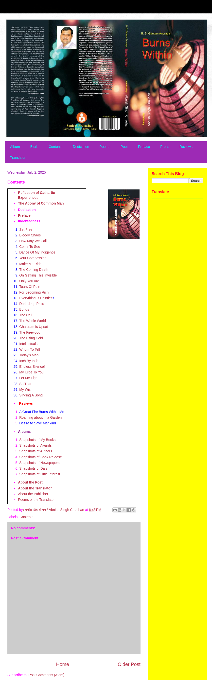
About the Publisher (33, 494)
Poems (105, 147)
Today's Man (28, 355)
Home (62, 664)
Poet (124, 147)
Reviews (186, 147)
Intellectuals (28, 344)
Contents (55, 147)
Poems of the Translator (36, 500)
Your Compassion (32, 258)
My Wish (26, 389)
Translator (18, 158)
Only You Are (29, 281)
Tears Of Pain (29, 287)
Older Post (129, 664)
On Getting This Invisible (38, 275)
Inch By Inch (28, 361)
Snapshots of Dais (33, 468)
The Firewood (29, 332)
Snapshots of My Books (37, 440)
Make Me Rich (30, 264)
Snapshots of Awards (35, 445)
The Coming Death (33, 270)
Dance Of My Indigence (37, 252)
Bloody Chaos (30, 235)
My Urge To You (31, 372)
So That (25, 384)
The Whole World (32, 321)
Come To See (29, 247)
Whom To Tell (29, 349)
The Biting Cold (31, 338)
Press (164, 147)
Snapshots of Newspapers (39, 463)
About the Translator (35, 488)
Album (15, 147)
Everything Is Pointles (36, 298)
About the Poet (30, 482)
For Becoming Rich (34, 292)
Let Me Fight (28, 378)
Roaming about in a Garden (41, 417)
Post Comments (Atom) (46, 675)
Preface (144, 147)
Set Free (26, 229)
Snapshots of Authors (35, 451)
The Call (25, 315)
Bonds (24, 309)
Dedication (81, 147)
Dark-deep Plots (31, 304)
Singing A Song (31, 395)
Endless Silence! (32, 366)
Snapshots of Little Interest (39, 474)
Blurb (34, 147)
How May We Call (33, 241)
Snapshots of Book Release (40, 457)
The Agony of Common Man (41, 203)
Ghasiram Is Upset (33, 327)
